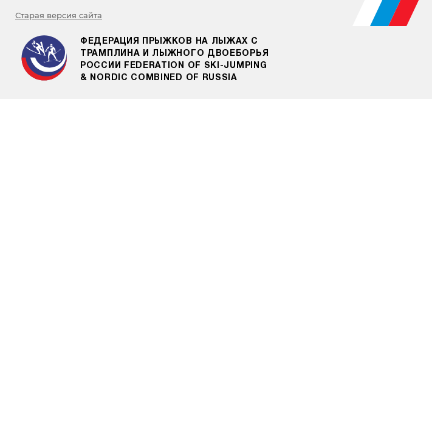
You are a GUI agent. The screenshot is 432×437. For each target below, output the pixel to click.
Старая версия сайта (58, 15)
